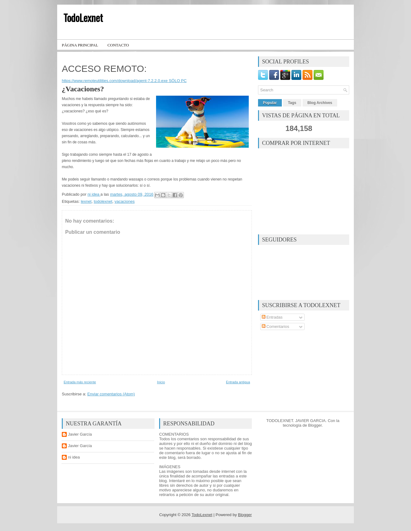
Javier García (80, 434)
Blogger (315, 425)
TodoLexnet (83, 17)
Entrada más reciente (80, 382)
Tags (292, 103)
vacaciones (125, 201)
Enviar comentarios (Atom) (111, 394)
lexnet (86, 201)
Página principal (80, 45)
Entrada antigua (238, 382)
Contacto (118, 45)
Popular (270, 103)
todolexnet (103, 201)
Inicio (161, 382)
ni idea (74, 457)
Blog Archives (319, 103)
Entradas (272, 317)
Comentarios (275, 326)
